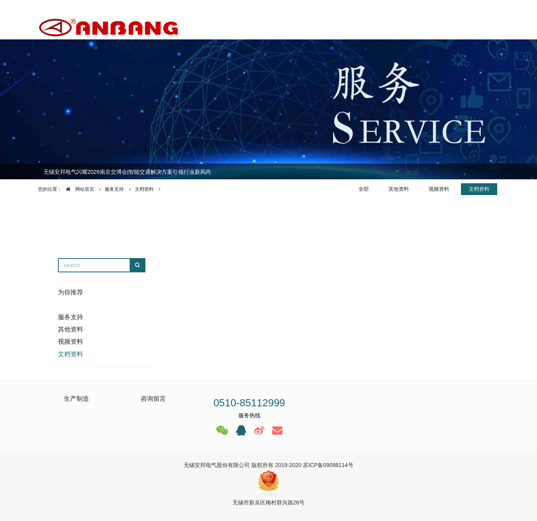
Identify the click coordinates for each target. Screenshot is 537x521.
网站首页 (78, 189)
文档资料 (144, 189)
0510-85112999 (249, 403)
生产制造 (76, 398)
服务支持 (114, 189)
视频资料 (439, 189)
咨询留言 (153, 398)
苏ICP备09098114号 (328, 465)
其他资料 (398, 189)
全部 (364, 189)
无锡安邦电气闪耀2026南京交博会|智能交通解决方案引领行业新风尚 (127, 172)
